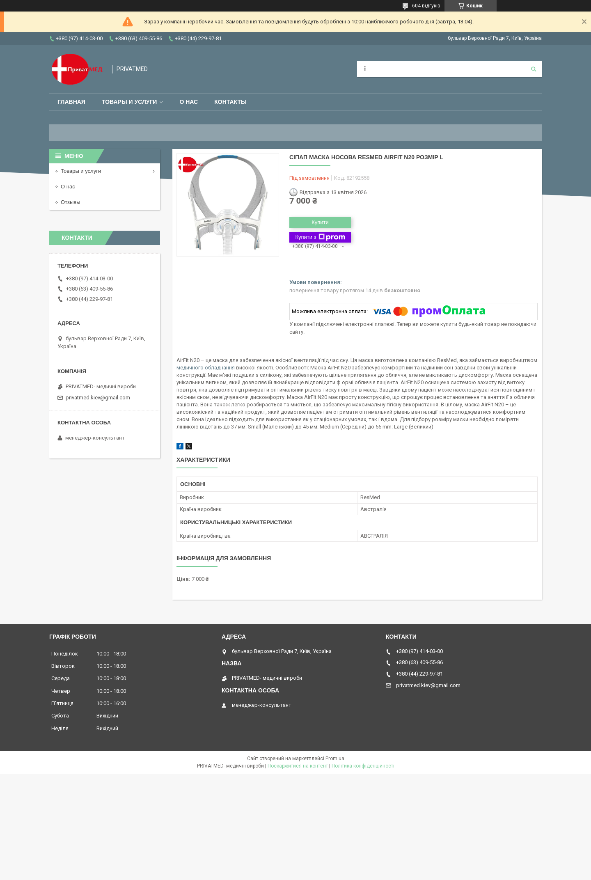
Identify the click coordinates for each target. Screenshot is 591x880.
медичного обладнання (205, 367)
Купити (320, 222)
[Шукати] (533, 69)
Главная (71, 102)
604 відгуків (426, 6)
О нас (188, 102)
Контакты (230, 102)
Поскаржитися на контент (298, 766)
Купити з (320, 237)
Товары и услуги (129, 102)
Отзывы (70, 202)
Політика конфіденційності (363, 766)
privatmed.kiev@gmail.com (98, 397)
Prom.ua (334, 758)
